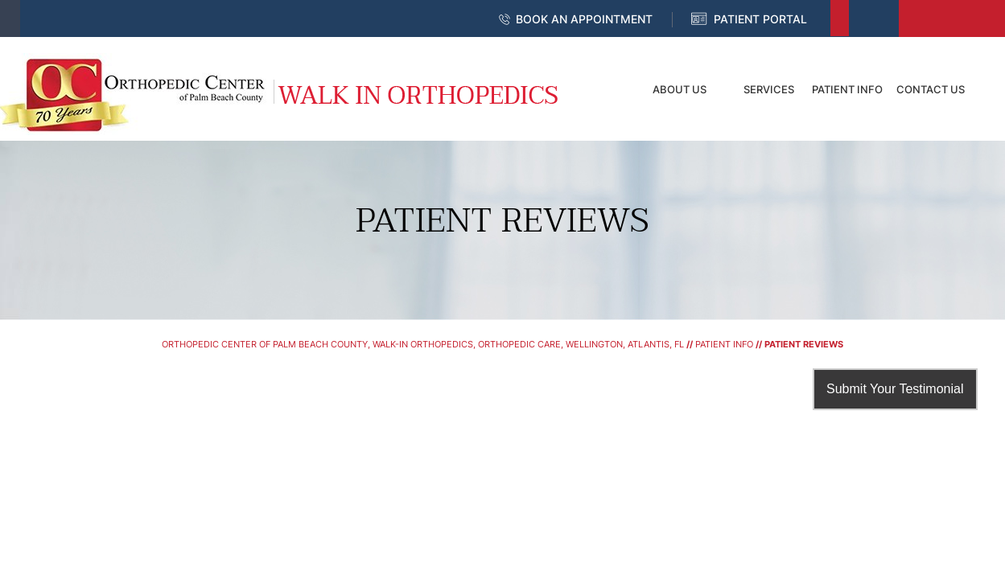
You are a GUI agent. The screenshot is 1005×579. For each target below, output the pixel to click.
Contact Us (930, 89)
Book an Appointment (584, 19)
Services (768, 89)
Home (603, 89)
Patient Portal (760, 19)
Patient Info (847, 89)
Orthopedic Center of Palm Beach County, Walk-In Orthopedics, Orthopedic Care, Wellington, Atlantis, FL (423, 344)
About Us (679, 89)
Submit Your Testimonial (894, 389)
